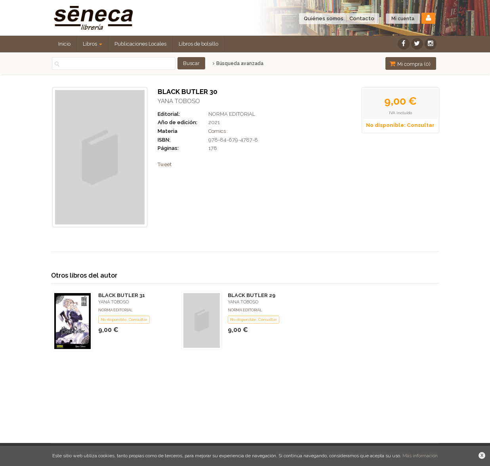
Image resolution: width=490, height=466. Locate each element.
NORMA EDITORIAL (231, 114)
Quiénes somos (323, 18)
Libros (92, 44)
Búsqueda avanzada (238, 63)
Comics (217, 131)
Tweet (165, 164)
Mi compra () (410, 63)
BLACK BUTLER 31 (121, 295)
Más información (420, 455)
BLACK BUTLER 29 (251, 295)
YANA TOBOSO (179, 101)
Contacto (361, 18)
